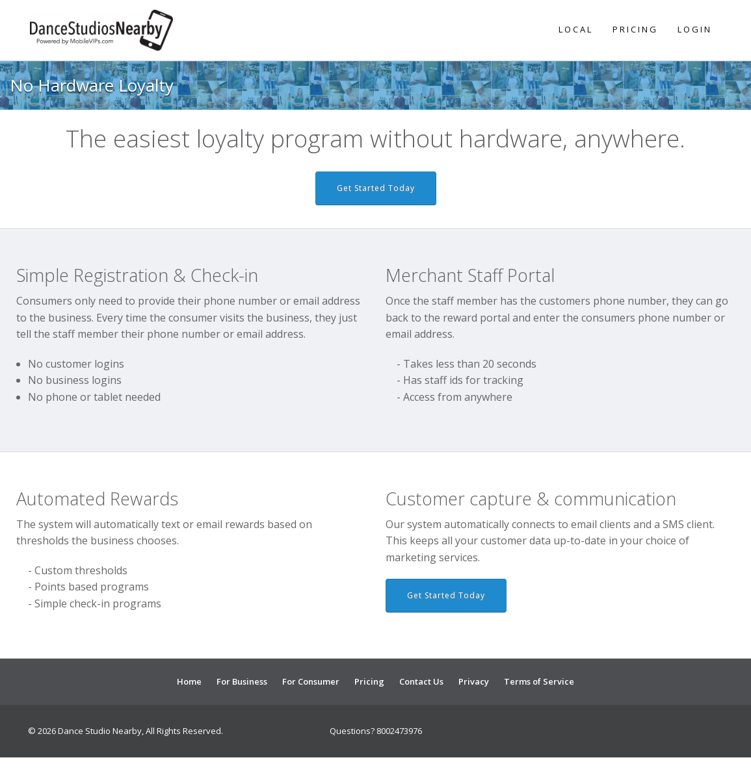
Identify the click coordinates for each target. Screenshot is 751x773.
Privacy (473, 681)
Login (695, 29)
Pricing (635, 29)
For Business (242, 681)
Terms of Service (539, 681)
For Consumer (310, 681)
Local (576, 29)
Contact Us (421, 681)
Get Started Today (376, 188)
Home (189, 681)
